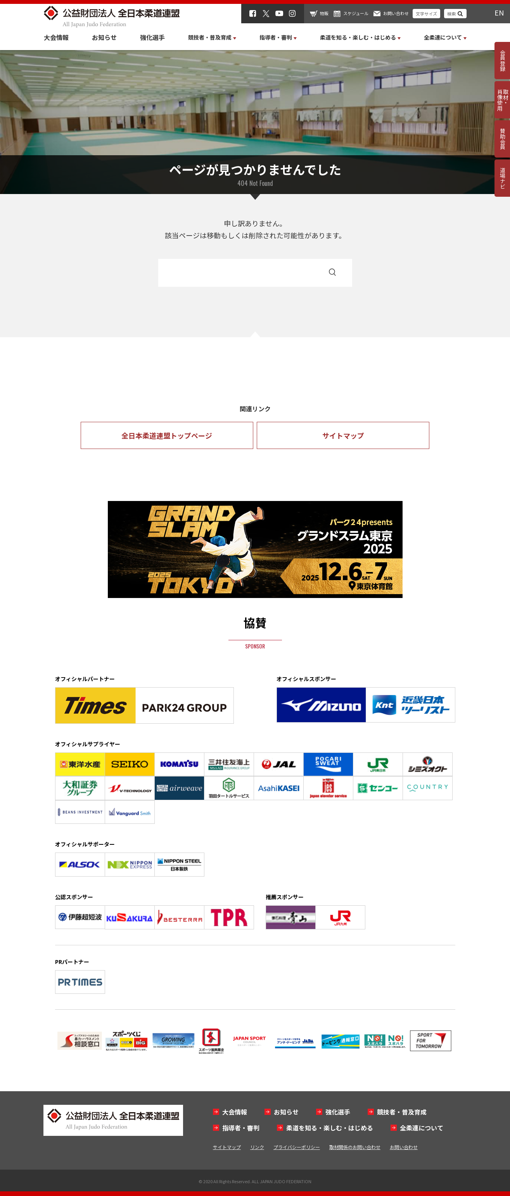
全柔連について (421, 1128)
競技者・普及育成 (402, 1112)
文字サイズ (426, 13)
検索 (451, 13)
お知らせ (104, 37)
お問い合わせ (396, 13)
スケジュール (355, 13)
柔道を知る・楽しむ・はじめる (329, 1128)
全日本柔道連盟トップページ (166, 435)
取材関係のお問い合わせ (354, 1147)
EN (499, 12)
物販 (324, 13)
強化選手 (152, 37)
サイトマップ (343, 435)
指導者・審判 (240, 1128)
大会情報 (56, 37)
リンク (257, 1147)
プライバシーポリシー (296, 1147)
